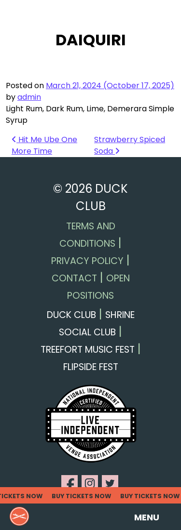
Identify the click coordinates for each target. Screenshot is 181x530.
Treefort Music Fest (88, 349)
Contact (74, 278)
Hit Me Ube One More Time (44, 145)
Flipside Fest (90, 366)
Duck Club (71, 314)
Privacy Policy (87, 260)
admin (29, 97)
